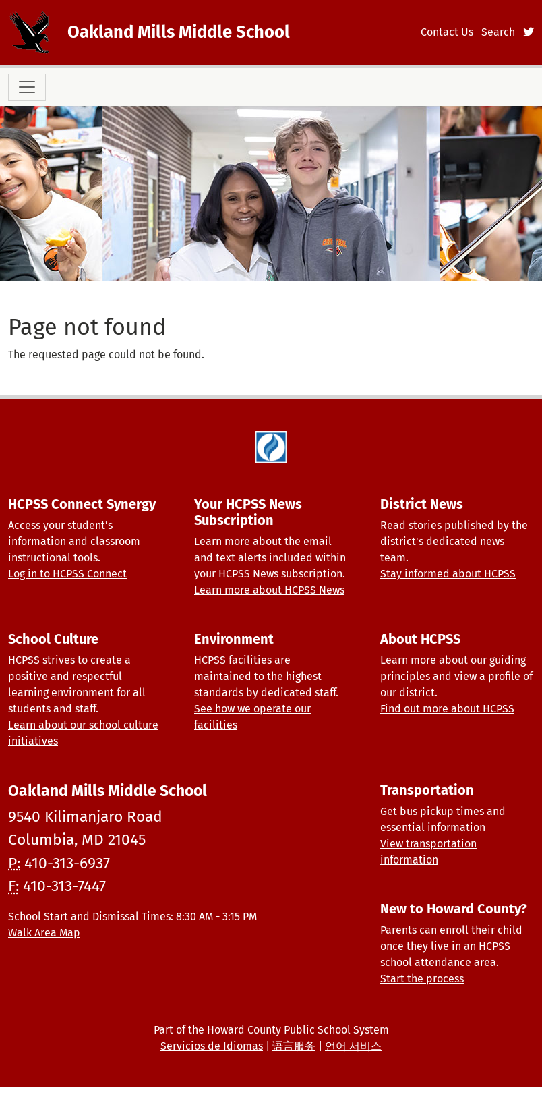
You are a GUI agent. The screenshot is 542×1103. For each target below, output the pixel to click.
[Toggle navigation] (27, 87)
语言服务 (293, 1046)
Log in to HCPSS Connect (67, 573)
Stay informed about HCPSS (448, 573)
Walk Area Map (44, 932)
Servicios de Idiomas (211, 1046)
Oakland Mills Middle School (178, 32)
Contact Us (447, 32)
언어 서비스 (353, 1046)
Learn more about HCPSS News (269, 590)
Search (498, 32)
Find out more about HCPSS (447, 708)
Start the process (422, 978)
